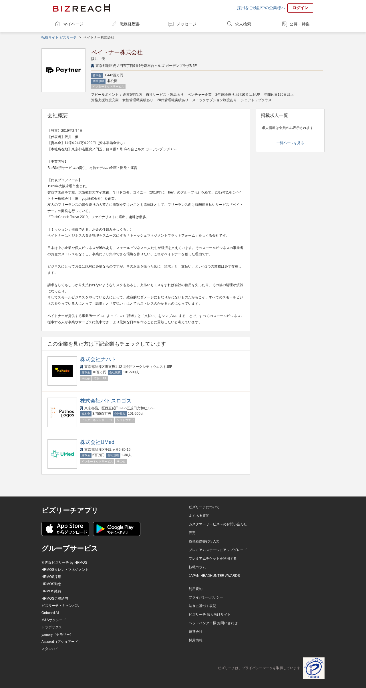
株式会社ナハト (98, 359)
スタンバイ (50, 649)
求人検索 (243, 24)
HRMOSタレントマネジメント (65, 570)
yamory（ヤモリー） (57, 635)
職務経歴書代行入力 (204, 541)
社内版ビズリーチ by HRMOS (64, 563)
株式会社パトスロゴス (106, 401)
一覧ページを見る (290, 143)
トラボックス (51, 627)
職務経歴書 (130, 24)
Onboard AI (50, 613)
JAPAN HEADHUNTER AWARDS (214, 576)
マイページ (73, 24)
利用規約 (195, 589)
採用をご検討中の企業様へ (261, 7)
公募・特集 (300, 24)
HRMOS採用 (51, 577)
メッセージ (186, 24)
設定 (192, 533)
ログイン (300, 7)
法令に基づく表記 (202, 606)
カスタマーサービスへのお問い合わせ (218, 524)
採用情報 (195, 640)
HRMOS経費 (51, 591)
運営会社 (195, 632)
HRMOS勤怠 (51, 584)
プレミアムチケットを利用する (213, 559)
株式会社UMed (97, 442)
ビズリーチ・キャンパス (60, 606)
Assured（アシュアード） (61, 642)
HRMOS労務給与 (54, 599)
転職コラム (197, 567)
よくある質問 (199, 516)
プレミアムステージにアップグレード (218, 550)
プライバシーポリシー (206, 597)
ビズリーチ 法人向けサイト (210, 615)
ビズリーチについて (204, 507)
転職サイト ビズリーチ (59, 37)
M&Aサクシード (53, 620)
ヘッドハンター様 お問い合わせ (213, 623)
